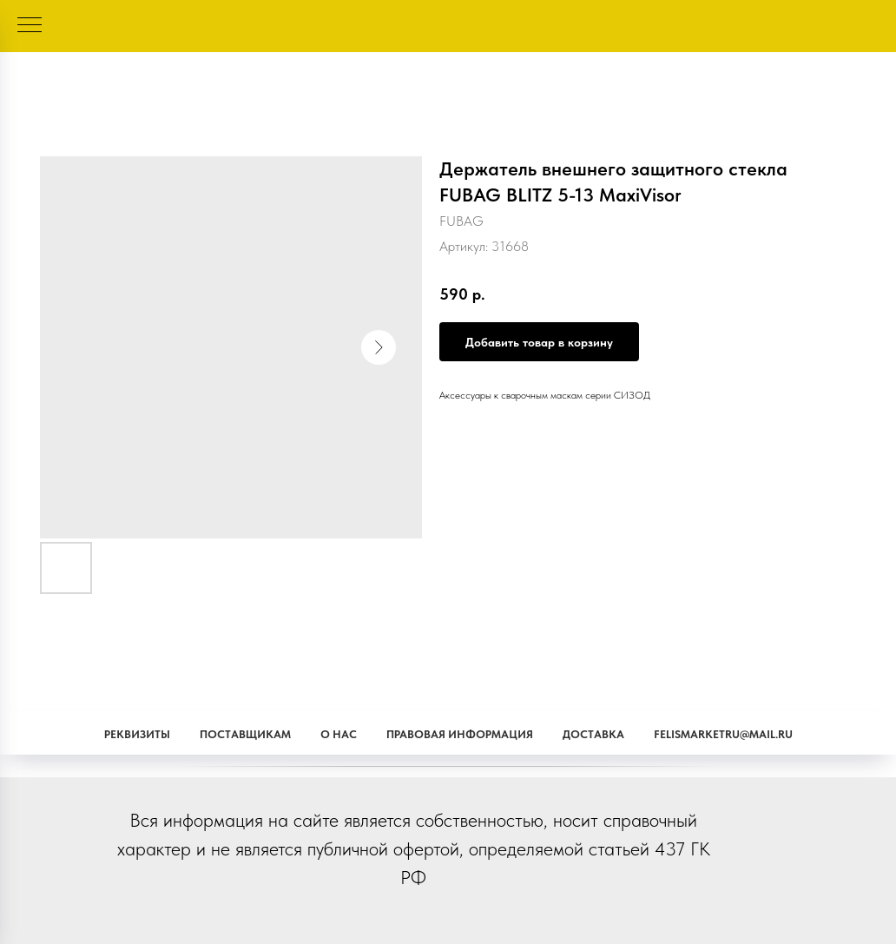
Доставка (593, 734)
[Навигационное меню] (29, 26)
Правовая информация (459, 734)
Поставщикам (245, 734)
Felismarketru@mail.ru (723, 734)
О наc (338, 734)
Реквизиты (137, 734)
